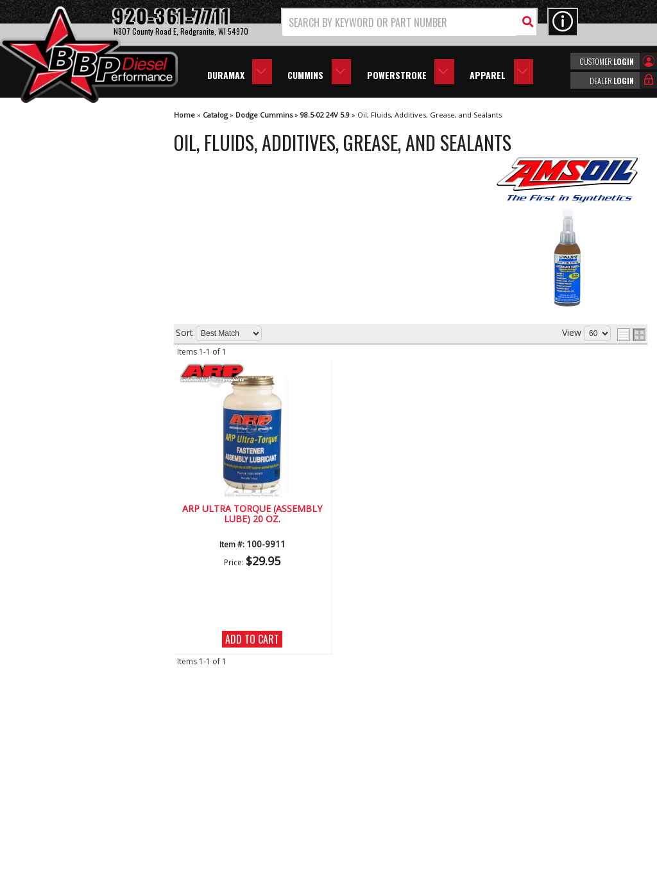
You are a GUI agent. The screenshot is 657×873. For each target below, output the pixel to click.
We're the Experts (71, 357)
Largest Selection (71, 394)
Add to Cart (252, 639)
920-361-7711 (64, 528)
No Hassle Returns (74, 431)
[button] (409, 22)
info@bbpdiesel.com (376, 789)
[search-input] (399, 22)
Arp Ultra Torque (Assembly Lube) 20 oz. (252, 514)
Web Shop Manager (443, 862)
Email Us (53, 502)
